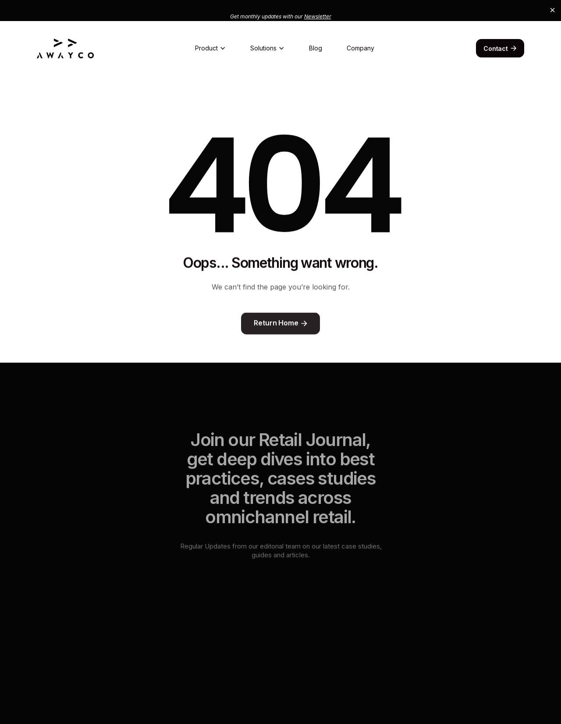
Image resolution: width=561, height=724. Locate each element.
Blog (315, 48)
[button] (210, 48)
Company (360, 48)
